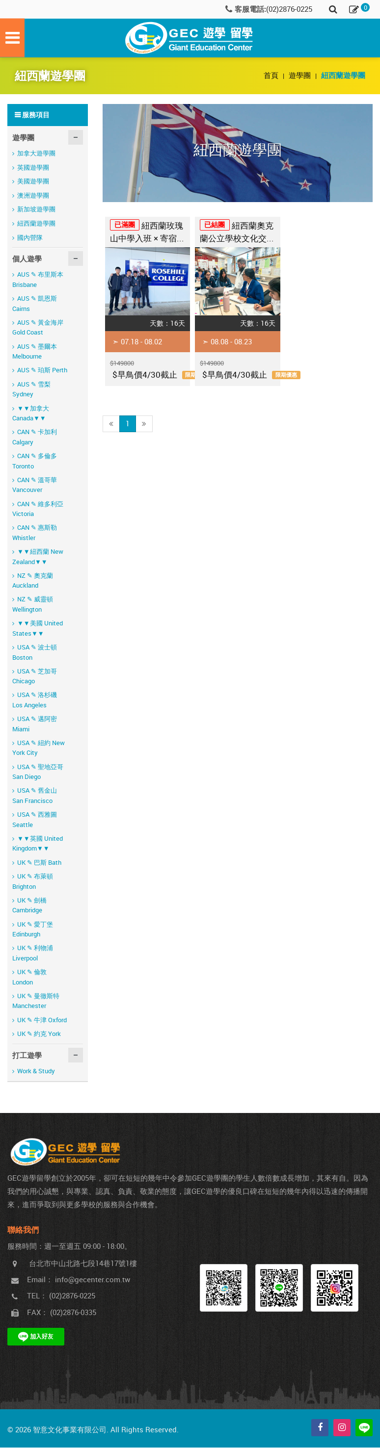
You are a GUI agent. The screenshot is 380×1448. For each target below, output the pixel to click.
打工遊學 (27, 1055)
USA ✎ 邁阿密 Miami (34, 724)
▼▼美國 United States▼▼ (37, 628)
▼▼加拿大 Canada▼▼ (30, 413)
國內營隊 (30, 237)
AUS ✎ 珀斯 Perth (42, 370)
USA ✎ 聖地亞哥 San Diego (37, 772)
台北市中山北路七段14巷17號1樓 (83, 1263)
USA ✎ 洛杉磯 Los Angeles (34, 700)
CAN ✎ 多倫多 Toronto (34, 461)
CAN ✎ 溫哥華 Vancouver (34, 485)
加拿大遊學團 (36, 153)
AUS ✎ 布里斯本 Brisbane (37, 279)
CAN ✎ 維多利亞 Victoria (37, 509)
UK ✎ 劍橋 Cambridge (29, 905)
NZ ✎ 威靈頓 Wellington (32, 604)
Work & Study (36, 1071)
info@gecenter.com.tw (92, 1280)
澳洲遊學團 (33, 195)
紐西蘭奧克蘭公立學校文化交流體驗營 (237, 234)
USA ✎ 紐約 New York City (38, 748)
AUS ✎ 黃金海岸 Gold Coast (37, 327)
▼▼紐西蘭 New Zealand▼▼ (37, 557)
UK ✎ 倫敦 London (29, 977)
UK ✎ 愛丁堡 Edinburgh (32, 929)
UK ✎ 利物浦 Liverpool (32, 953)
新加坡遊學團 (36, 209)
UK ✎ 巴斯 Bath (39, 862)
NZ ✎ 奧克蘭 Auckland (32, 581)
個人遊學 (27, 259)
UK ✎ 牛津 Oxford (42, 1020)
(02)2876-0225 (289, 9)
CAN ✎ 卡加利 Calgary (34, 437)
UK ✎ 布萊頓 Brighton (32, 881)
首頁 (272, 75)
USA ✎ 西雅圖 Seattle (34, 819)
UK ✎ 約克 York (39, 1034)
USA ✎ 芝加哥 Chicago (34, 676)
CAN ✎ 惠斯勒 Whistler (34, 533)
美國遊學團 (33, 181)
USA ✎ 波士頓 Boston (34, 652)
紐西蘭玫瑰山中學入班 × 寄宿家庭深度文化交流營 (147, 234)
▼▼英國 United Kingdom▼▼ (37, 843)
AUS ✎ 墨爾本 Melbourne (34, 352)
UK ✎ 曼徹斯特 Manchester (35, 1001)
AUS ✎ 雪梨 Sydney (31, 389)
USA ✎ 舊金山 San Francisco (34, 795)
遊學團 (301, 75)
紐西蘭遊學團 (36, 223)
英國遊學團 (33, 167)
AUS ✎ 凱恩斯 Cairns (34, 303)
